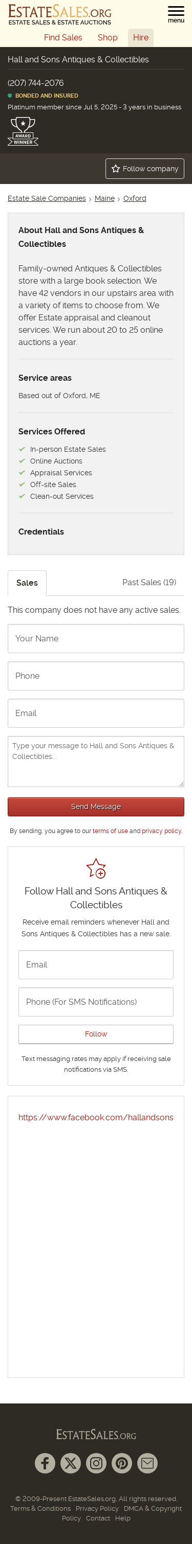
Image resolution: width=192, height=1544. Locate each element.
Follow (96, 1034)
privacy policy (161, 831)
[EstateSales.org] (60, 14)
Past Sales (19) (149, 582)
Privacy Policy (97, 1508)
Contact (98, 1518)
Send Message (96, 806)
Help (123, 1518)
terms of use (110, 831)
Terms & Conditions (40, 1508)
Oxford (134, 198)
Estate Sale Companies (47, 198)
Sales (27, 583)
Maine (105, 198)
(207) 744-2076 (36, 83)
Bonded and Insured (43, 96)
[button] (176, 15)
